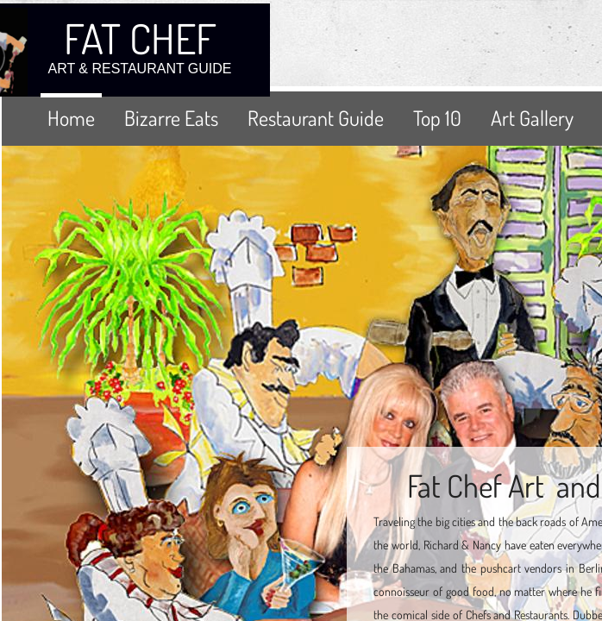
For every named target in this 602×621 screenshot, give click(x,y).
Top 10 (437, 117)
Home (71, 117)
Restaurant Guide (316, 117)
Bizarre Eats (171, 117)
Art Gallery (532, 117)
